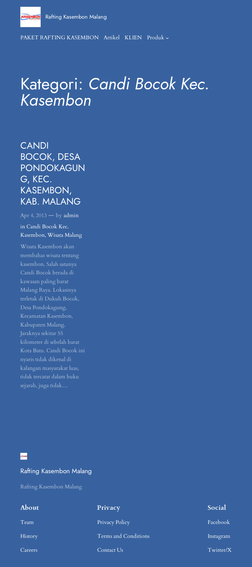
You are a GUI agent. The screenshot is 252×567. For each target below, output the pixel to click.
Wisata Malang (64, 235)
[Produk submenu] (167, 38)
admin (71, 215)
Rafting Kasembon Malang (76, 17)
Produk (155, 37)
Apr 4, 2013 (33, 215)
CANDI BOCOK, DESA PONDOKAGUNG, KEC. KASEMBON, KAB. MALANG (52, 173)
